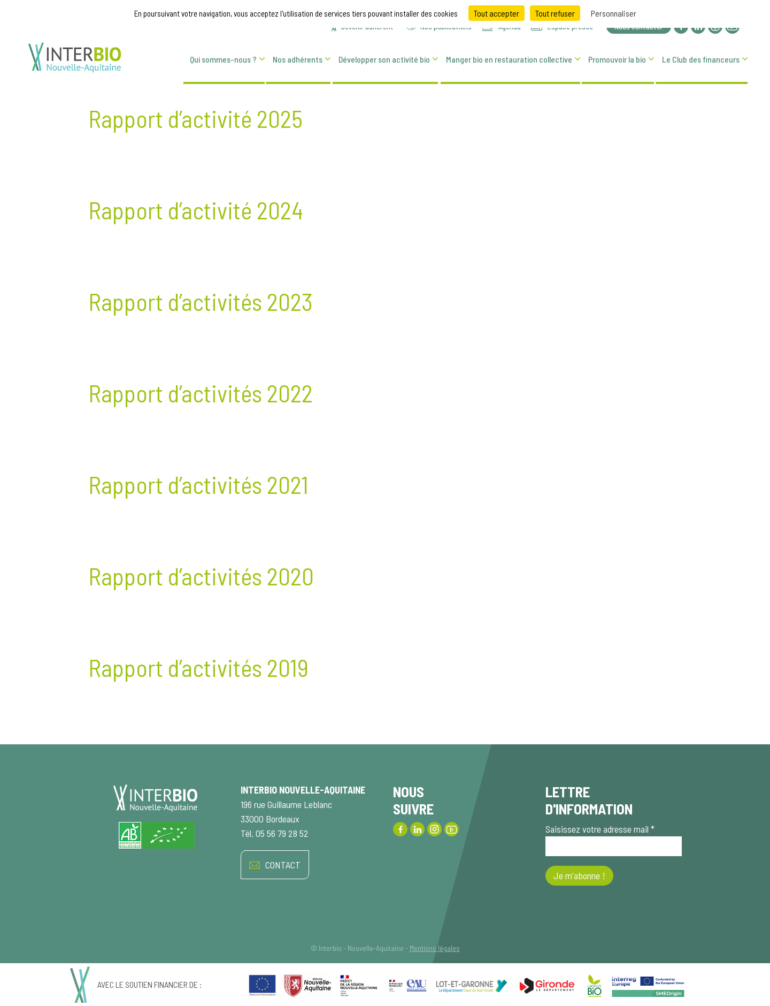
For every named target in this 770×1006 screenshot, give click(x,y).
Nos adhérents (297, 59)
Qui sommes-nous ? (223, 59)
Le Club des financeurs (701, 59)
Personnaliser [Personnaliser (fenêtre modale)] (613, 13)
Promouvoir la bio (617, 59)
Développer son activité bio (384, 59)
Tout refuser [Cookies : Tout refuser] (555, 13)
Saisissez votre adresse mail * (613, 839)
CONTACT (275, 865)
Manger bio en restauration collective (509, 59)
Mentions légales (435, 947)
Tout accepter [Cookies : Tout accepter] (496, 13)
